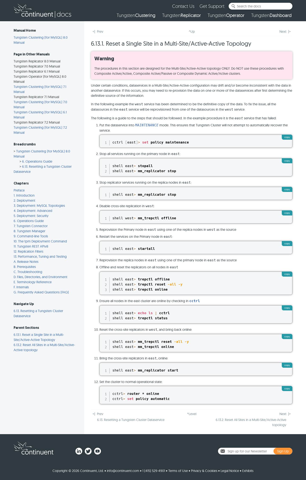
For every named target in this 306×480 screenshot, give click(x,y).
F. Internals (21, 287)
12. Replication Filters (28, 251)
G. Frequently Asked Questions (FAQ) (41, 292)
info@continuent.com (123, 471)
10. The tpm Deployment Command (40, 241)
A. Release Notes (26, 261)
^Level (191, 414)
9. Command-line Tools (31, 236)
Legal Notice (230, 471)
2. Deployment (24, 200)
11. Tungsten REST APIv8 (31, 246)
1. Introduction (24, 195)
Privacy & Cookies (204, 471)
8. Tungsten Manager (29, 231)
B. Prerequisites (25, 267)
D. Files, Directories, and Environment (40, 277)
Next (282, 31)
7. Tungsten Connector (31, 226)
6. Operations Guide (37, 161)
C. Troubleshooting (28, 272)
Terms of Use (178, 471)
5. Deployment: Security (31, 216)
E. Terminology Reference (33, 282)
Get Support (212, 6)
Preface (19, 190)
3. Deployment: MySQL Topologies (39, 205)
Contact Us (183, 6)
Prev (100, 31)
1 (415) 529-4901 (153, 471)
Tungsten (136, 15)
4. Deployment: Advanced (33, 210)
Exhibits (248, 471)
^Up (192, 31)
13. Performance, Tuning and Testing (40, 256)
